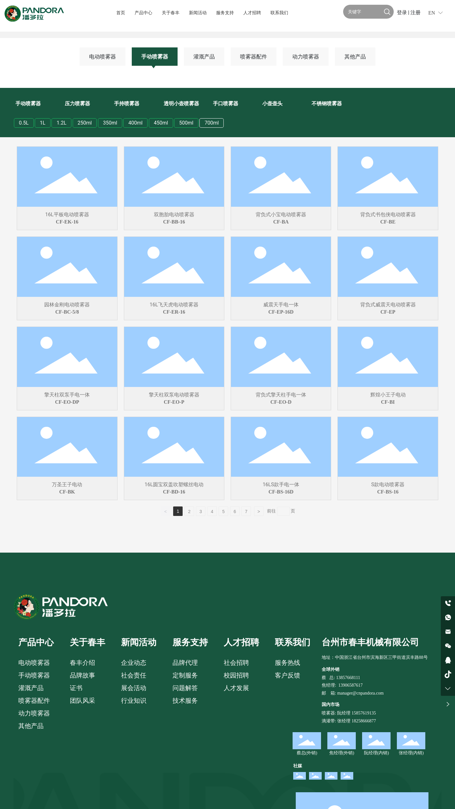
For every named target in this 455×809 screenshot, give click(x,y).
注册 (415, 12)
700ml (211, 123)
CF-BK (67, 491)
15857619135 (363, 713)
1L (43, 123)
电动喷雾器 (102, 56)
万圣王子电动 (67, 484)
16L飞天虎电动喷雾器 (173, 305)
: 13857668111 (347, 677)
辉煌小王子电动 (388, 395)
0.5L (24, 123)
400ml (135, 123)
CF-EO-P (174, 402)
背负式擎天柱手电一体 (281, 395)
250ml (85, 123)
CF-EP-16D (281, 312)
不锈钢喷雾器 (327, 104)
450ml (161, 123)
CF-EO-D (281, 402)
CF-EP (387, 312)
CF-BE (388, 221)
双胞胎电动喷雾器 (174, 214)
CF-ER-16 (174, 312)
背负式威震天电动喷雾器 (388, 305)
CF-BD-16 (174, 491)
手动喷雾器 (154, 56)
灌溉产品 (204, 56)
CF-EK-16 (67, 221)
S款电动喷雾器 (388, 484)
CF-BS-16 (388, 491)
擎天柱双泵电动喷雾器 (174, 395)
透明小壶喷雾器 (181, 104)
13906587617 (350, 685)
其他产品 (355, 56)
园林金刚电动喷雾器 (67, 305)
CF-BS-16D (281, 491)
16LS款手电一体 (281, 484)
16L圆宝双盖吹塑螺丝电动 (173, 484)
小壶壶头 (272, 104)
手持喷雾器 (126, 104)
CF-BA (281, 221)
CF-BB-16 (174, 221)
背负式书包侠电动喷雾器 (388, 214)
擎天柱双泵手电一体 (67, 395)
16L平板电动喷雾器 (67, 214)
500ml (186, 123)
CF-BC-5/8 (67, 312)
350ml (110, 123)
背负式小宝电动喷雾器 (281, 214)
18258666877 (364, 721)
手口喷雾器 (225, 104)
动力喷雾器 (305, 56)
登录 (402, 12)
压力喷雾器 (77, 104)
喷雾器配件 (253, 56)
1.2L (61, 123)
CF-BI (388, 402)
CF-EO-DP (67, 402)
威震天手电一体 (281, 305)
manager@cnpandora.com (360, 693)
